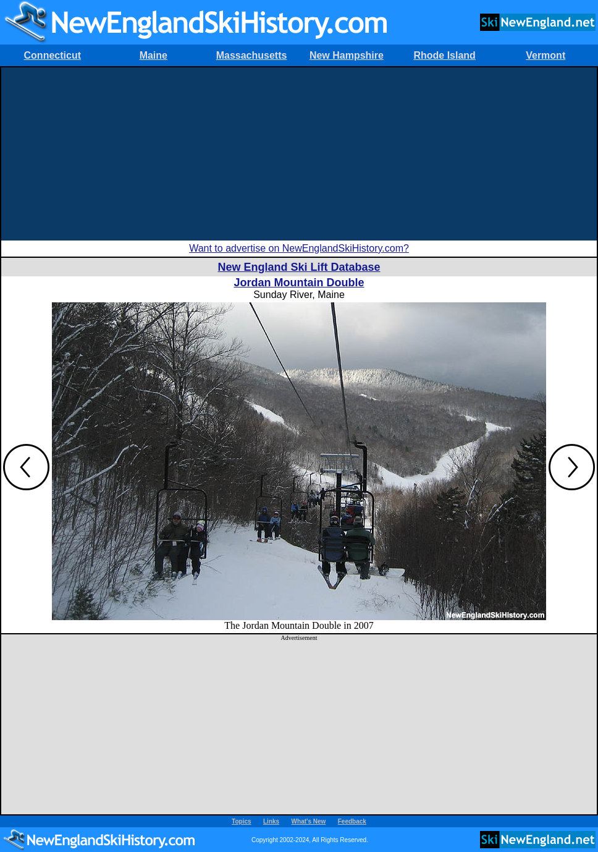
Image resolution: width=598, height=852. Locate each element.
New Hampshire (347, 55)
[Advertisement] (299, 154)
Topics (241, 821)
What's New (309, 821)
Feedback (352, 821)
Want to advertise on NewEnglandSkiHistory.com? (299, 248)
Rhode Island (444, 55)
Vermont (545, 55)
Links (271, 821)
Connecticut (52, 55)
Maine (153, 55)
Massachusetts (251, 55)
